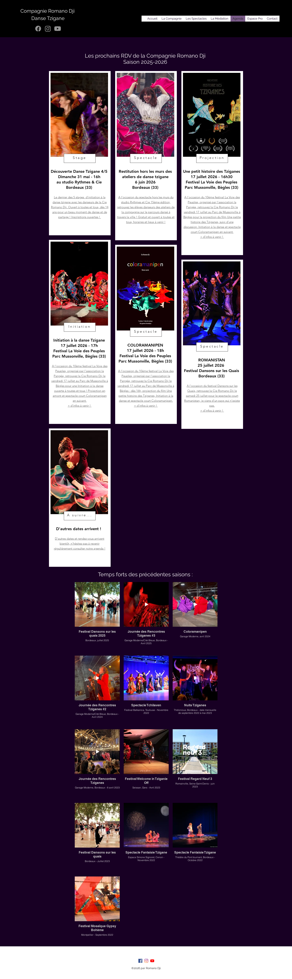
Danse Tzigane (48, 18)
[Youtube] (57, 28)
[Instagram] (48, 28)
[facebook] (140, 961)
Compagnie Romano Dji (48, 11)
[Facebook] (38, 28)
